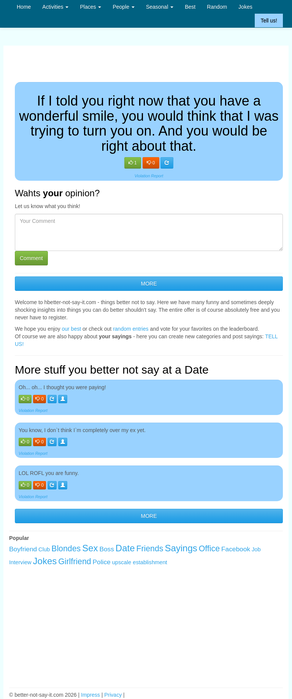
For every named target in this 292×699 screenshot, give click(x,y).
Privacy (113, 695)
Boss (106, 549)
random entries (130, 329)
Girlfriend (74, 561)
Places (90, 7)
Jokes (245, 7)
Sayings (181, 548)
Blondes (66, 548)
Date (125, 548)
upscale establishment (139, 562)
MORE (149, 284)
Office (209, 548)
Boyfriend (23, 549)
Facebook (235, 549)
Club (44, 549)
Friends (149, 548)
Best (190, 7)
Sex (90, 548)
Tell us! (268, 20)
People (123, 7)
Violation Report (149, 176)
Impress (90, 695)
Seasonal (159, 7)
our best (71, 329)
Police (102, 562)
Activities (55, 7)
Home (24, 7)
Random (217, 7)
